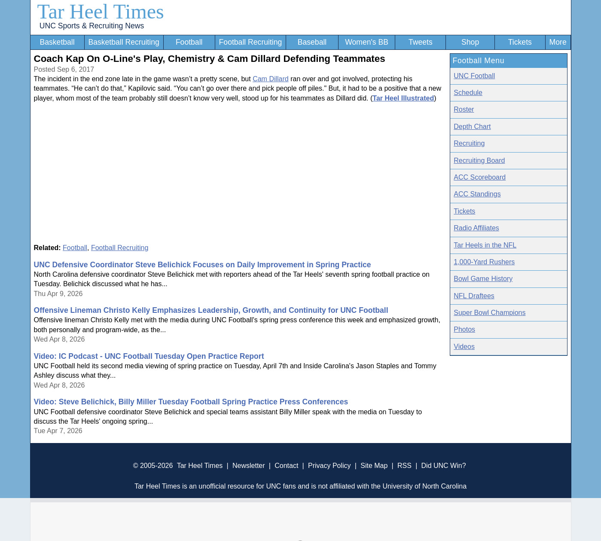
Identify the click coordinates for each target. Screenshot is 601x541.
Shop (470, 42)
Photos (464, 329)
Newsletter (248, 465)
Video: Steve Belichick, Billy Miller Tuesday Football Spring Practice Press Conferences (191, 401)
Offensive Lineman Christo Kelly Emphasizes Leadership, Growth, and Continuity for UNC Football (211, 310)
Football (189, 42)
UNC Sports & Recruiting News (92, 25)
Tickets (520, 42)
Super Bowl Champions (489, 312)
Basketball (57, 42)
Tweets (421, 42)
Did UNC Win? (443, 465)
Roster (464, 109)
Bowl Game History (483, 278)
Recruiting (469, 143)
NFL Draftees (474, 296)
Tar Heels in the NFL (485, 245)
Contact (286, 465)
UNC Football (474, 75)
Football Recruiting (250, 42)
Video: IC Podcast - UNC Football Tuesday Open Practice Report (149, 356)
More (558, 42)
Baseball (312, 42)
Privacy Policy (329, 465)
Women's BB (366, 42)
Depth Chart (472, 126)
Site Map (373, 465)
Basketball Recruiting (123, 42)
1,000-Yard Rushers (484, 262)
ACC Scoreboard (480, 177)
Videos (464, 346)
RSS (404, 465)
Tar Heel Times (100, 11)
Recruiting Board (479, 160)
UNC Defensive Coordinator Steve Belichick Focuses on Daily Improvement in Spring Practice (202, 264)
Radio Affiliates (476, 228)
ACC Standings (477, 194)
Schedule (468, 92)
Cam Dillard (271, 79)
